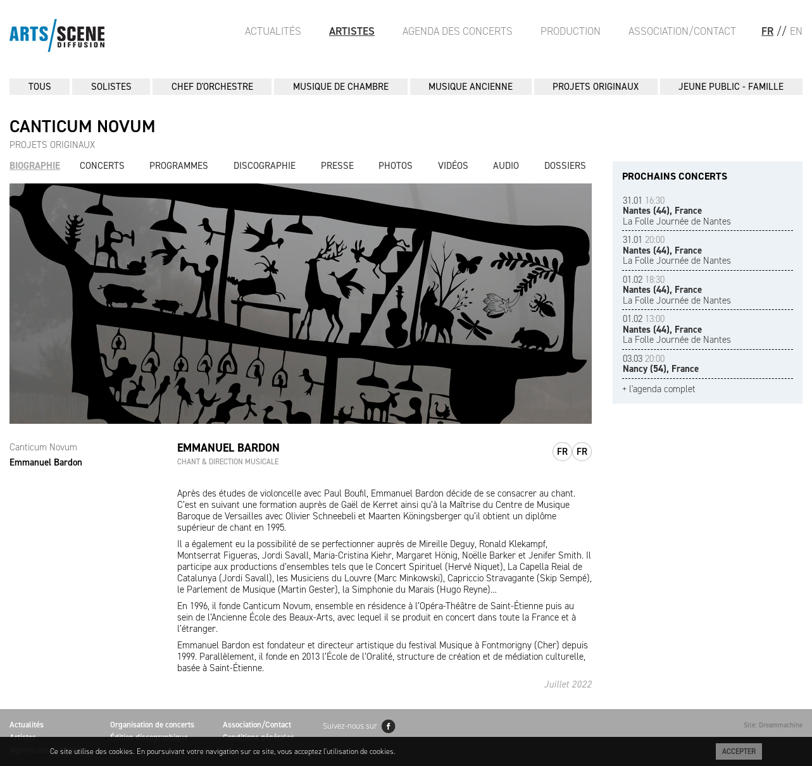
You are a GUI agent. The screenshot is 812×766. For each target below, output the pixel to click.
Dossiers (565, 165)
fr (562, 451)
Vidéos (453, 165)
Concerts (102, 165)
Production (570, 31)
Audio (506, 165)
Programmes (178, 165)
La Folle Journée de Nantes (677, 211)
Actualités (273, 31)
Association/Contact (682, 31)
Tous (39, 86)
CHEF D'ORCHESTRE (212, 86)
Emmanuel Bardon (45, 462)
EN (796, 31)
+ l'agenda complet (659, 389)
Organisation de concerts (152, 724)
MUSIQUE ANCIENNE (470, 86)
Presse (337, 165)
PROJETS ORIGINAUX (596, 86)
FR (767, 31)
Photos (395, 165)
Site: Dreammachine (773, 725)
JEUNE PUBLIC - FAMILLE (731, 86)
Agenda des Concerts (458, 31)
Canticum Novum (43, 447)
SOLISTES (111, 86)
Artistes (352, 31)
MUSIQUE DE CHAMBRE (341, 86)
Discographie (265, 165)
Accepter (739, 751)
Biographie (34, 165)
